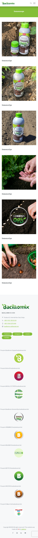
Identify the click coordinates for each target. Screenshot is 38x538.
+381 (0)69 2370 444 (10, 323)
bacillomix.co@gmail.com (11, 326)
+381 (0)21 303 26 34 (10, 320)
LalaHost (23, 529)
